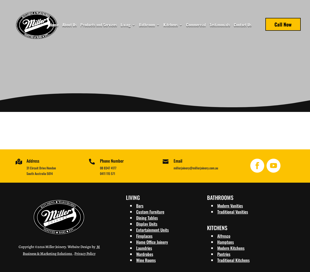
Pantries (223, 254)
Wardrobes (144, 254)
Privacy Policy (85, 253)
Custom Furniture (150, 212)
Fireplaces (144, 236)
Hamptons (225, 242)
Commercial (196, 25)
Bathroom (147, 25)
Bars (139, 206)
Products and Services (98, 25)
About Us (69, 25)
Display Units (146, 224)
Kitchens (170, 25)
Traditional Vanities (232, 212)
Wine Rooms (146, 260)
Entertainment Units (152, 230)
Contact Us (242, 25)
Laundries (144, 248)
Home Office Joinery (152, 242)
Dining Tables (147, 218)
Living (126, 25)
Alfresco (223, 236)
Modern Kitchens (230, 248)
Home (54, 25)
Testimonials (220, 25)
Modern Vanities (230, 206)
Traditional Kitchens (233, 260)
